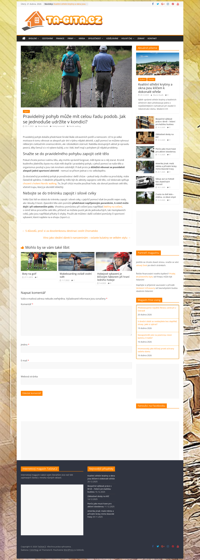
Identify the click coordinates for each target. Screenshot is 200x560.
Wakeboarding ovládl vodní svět (76, 275)
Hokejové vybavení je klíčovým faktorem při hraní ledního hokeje (113, 276)
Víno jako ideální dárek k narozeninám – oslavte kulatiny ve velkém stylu (87, 237)
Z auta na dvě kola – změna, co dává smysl (166, 195)
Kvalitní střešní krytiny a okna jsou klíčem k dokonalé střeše (70, 5)
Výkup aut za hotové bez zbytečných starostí (165, 182)
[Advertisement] (157, 228)
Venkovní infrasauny (145, 288)
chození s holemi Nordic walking (40, 183)
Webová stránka (29, 376)
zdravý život (141, 265)
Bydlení (33, 38)
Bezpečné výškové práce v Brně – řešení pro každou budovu (165, 122)
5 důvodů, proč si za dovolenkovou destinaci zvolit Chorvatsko (60, 230)
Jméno (25, 344)
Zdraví (141, 38)
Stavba (151, 79)
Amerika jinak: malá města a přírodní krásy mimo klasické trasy (166, 166)
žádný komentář (57, 126)
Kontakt (152, 38)
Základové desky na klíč (98, 496)
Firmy (70, 38)
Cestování (47, 38)
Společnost (94, 38)
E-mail (25, 360)
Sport (26, 111)
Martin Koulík (43, 126)
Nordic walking (75, 126)
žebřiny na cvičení (112, 206)
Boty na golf (29, 273)
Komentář (27, 304)
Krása (82, 38)
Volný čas (126, 38)
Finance (60, 38)
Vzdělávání (112, 38)
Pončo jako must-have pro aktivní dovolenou (166, 150)
